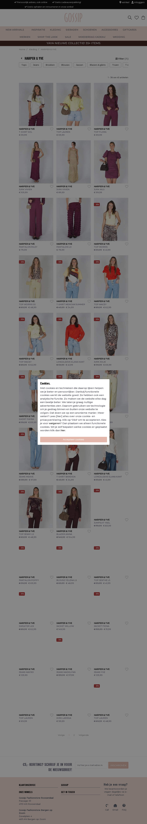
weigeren (54, 423)
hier (63, 430)
